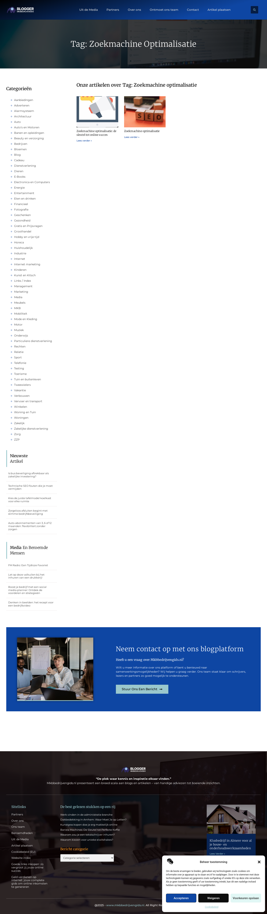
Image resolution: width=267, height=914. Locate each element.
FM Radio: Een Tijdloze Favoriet (28, 565)
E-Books (19, 176)
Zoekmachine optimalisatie (142, 131)
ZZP (17, 439)
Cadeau (19, 160)
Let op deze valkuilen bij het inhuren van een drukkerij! (26, 576)
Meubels (19, 302)
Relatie (18, 352)
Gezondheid (22, 220)
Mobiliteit (20, 313)
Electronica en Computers (32, 182)
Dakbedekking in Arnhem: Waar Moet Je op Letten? (93, 819)
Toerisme (20, 374)
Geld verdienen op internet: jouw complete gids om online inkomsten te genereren (29, 882)
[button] (259, 862)
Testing (19, 368)
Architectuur (23, 116)
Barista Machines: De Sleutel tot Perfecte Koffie (90, 829)
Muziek (19, 330)
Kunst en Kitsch (25, 275)
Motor (18, 324)
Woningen (21, 417)
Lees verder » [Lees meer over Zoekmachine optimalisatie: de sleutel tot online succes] (84, 140)
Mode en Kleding (25, 319)
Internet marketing (27, 264)
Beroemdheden (22, 833)
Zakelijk (19, 423)
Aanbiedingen (23, 100)
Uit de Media (88, 10)
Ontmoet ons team (164, 10)
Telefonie (20, 363)
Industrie (20, 253)
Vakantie (20, 390)
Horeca (19, 242)
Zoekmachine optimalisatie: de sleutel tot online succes (96, 132)
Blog (17, 155)
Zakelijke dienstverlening (31, 428)
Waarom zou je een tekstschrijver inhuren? (87, 834)
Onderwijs (21, 335)
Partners (112, 10)
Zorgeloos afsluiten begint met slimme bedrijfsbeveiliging (28, 512)
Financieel (21, 204)
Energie (19, 187)
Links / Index (22, 280)
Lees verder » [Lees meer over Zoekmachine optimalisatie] (131, 137)
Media (18, 297)
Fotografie (21, 209)
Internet (19, 259)
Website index (21, 858)
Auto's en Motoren (26, 127)
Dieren (18, 171)
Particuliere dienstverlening (33, 341)
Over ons (134, 10)
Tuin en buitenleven (27, 379)
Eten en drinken (25, 198)
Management (23, 286)
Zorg (17, 434)
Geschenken (22, 215)
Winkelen (20, 406)
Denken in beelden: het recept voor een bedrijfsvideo (30, 604)
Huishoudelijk (23, 248)
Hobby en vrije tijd (26, 237)
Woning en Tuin (25, 412)
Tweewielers (22, 385)
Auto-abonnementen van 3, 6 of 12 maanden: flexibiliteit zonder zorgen (29, 526)
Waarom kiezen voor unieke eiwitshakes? (86, 839)
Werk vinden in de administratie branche (86, 814)
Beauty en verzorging (29, 138)
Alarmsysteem (24, 111)
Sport (18, 357)
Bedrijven (20, 144)
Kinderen (20, 270)
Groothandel (22, 231)
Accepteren (181, 898)
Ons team (18, 827)
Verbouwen (22, 396)
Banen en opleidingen (29, 133)
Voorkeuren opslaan (246, 898)
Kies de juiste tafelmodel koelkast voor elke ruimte (29, 500)
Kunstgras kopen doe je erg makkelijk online (88, 824)
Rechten (19, 346)
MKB (17, 308)
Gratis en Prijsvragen (28, 226)
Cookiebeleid (211, 907)
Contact (193, 10)
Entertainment (24, 193)
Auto (17, 122)
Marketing (21, 291)
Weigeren (213, 898)
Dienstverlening (25, 165)
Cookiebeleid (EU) (23, 852)
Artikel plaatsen (219, 10)
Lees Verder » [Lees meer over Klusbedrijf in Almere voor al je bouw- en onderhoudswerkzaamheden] (217, 853)
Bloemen (20, 149)
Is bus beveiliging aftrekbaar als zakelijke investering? (28, 475)
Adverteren (21, 105)
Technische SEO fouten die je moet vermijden (30, 487)
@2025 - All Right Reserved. (133, 905)
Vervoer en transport (28, 401)
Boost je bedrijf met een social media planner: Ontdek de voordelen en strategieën (27, 590)
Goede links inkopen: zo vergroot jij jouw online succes (27, 867)
